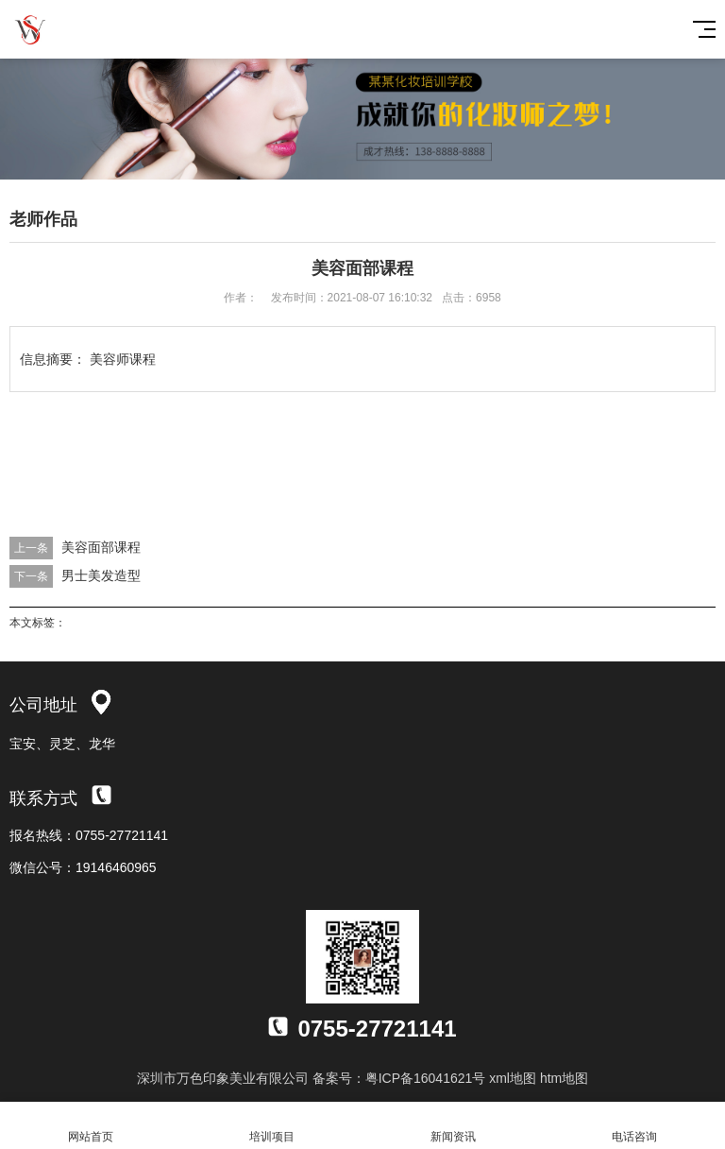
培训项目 (271, 1125)
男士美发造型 (101, 575)
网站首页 (90, 1125)
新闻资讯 (453, 1125)
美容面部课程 (101, 547)
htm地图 (564, 1078)
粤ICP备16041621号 (425, 1078)
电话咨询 (634, 1125)
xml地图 (512, 1078)
